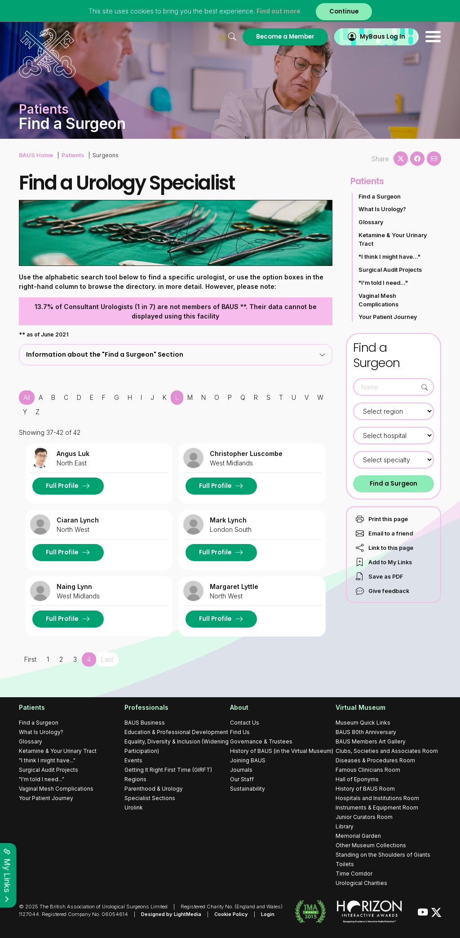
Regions (135, 779)
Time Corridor (354, 873)
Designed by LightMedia (171, 914)
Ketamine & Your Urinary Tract (392, 239)
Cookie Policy (231, 914)
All (26, 397)
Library (345, 826)
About (239, 707)
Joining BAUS (247, 760)
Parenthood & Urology (153, 788)
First (30, 659)
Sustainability (247, 788)
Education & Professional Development (176, 732)
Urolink (133, 807)
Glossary (370, 222)
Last (107, 659)
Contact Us (244, 722)
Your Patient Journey (387, 317)
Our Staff (242, 779)
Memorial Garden (358, 835)
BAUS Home (36, 155)
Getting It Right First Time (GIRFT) (168, 769)
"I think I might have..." (389, 256)
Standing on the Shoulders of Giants (383, 854)
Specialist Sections (149, 798)
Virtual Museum (360, 707)
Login (267, 914)
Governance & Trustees (261, 741)
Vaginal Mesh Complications (378, 300)
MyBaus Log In (382, 36)
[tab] (176, 355)
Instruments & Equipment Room (377, 807)
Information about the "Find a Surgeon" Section (175, 354)
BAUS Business (144, 722)
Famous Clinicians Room (368, 769)
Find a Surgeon (379, 196)
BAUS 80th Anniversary (366, 732)
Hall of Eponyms (357, 779)
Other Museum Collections (371, 845)
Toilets (345, 864)
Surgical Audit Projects (390, 269)
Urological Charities (361, 883)
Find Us (240, 732)
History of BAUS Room (365, 788)
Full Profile (62, 486)
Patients (73, 155)
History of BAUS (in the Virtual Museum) (281, 751)
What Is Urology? (382, 209)
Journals (241, 769)
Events (133, 760)
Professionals (146, 707)
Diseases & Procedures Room (375, 760)
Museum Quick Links (363, 722)
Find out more (279, 11)
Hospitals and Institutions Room (377, 798)
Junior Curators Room (364, 817)
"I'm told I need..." (383, 282)
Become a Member (285, 36)
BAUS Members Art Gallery (371, 741)
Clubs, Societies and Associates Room (387, 751)
